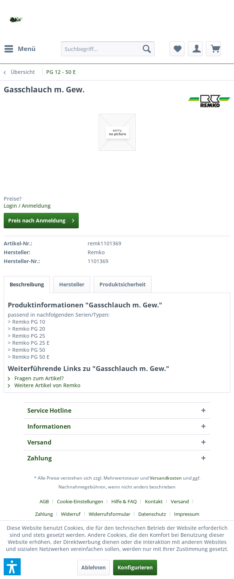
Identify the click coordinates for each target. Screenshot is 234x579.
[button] (12, 566)
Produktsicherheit (122, 284)
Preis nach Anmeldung (41, 219)
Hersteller (71, 284)
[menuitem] (19, 48)
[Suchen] (147, 48)
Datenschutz (152, 514)
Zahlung (44, 514)
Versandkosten (166, 478)
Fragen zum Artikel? (36, 378)
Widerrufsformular (109, 514)
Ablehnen (93, 567)
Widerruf (71, 514)
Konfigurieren (135, 567)
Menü (19, 48)
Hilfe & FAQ (124, 501)
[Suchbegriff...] (108, 48)
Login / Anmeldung (27, 205)
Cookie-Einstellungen (80, 501)
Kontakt (154, 501)
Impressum (186, 514)
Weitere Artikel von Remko (44, 385)
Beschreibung (27, 284)
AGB (44, 501)
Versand (180, 501)
